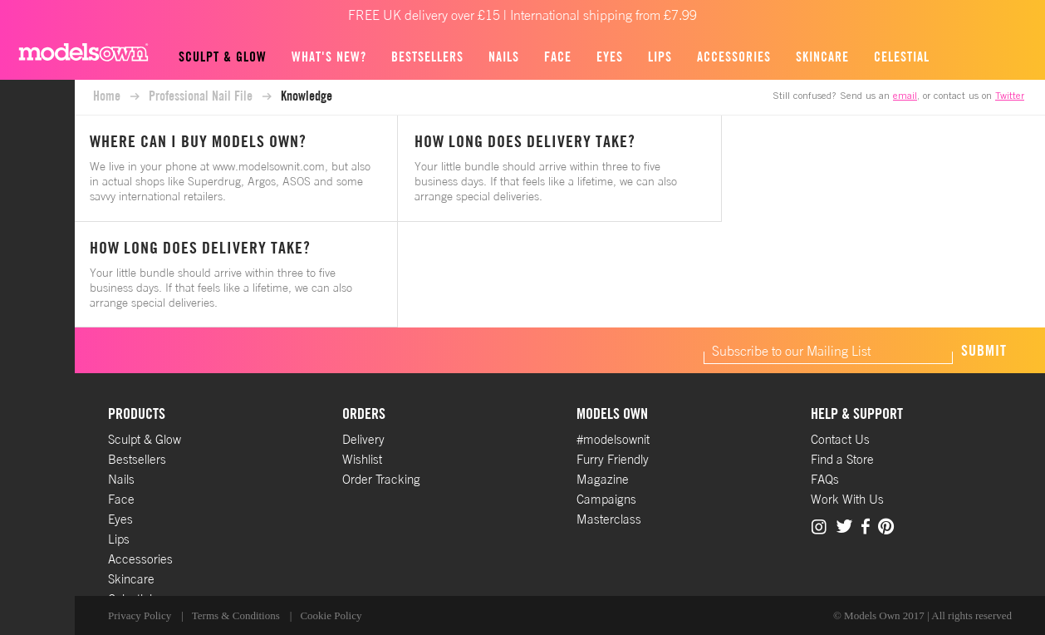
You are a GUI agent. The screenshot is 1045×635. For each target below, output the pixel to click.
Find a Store (842, 459)
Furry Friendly (612, 459)
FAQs (825, 479)
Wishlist (362, 459)
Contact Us (840, 439)
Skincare (822, 56)
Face (558, 56)
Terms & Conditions (236, 615)
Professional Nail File (201, 95)
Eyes (609, 56)
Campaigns (606, 499)
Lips (660, 56)
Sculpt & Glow (223, 56)
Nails (503, 56)
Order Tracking (381, 479)
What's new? (329, 56)
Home (106, 95)
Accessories (734, 56)
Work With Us (847, 499)
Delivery (363, 439)
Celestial (902, 56)
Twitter (1009, 96)
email (905, 96)
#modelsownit (613, 439)
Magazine (602, 479)
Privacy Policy (139, 615)
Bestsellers (427, 56)
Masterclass (608, 519)
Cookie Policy (330, 615)
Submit (984, 350)
